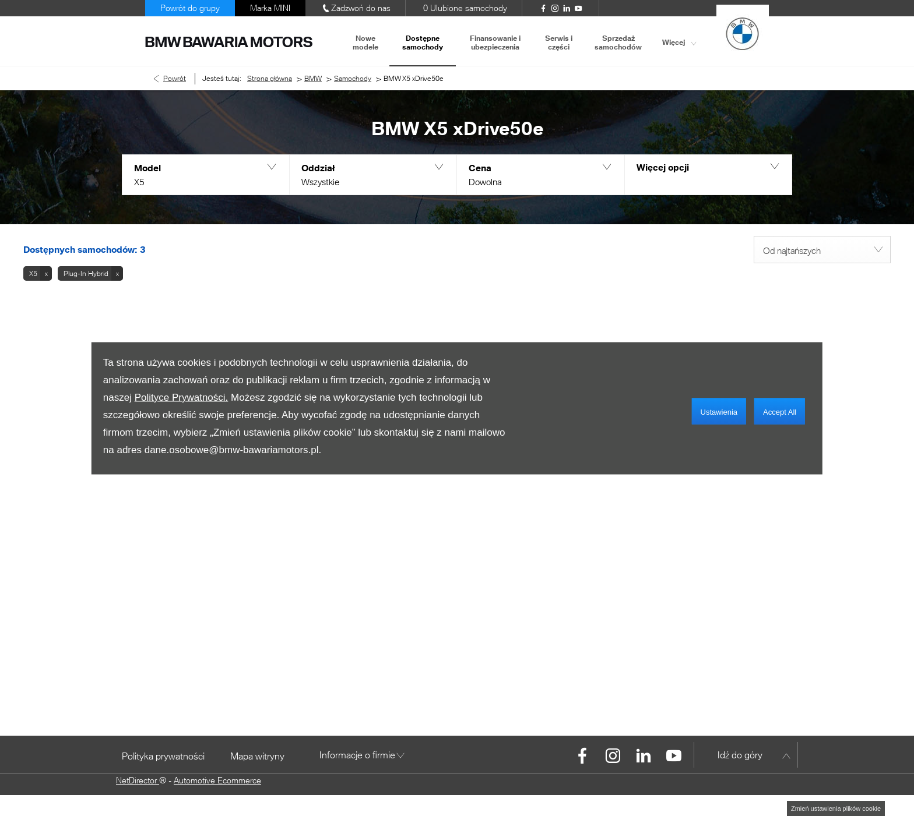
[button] (205, 175)
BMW (313, 78)
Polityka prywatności (163, 755)
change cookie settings (836, 808)
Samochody (352, 78)
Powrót (174, 78)
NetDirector (137, 780)
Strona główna (269, 78)
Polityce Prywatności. (181, 396)
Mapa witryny (257, 755)
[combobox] (822, 249)
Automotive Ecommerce (217, 780)
